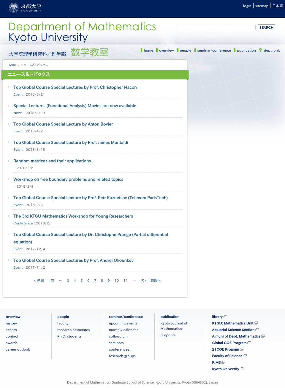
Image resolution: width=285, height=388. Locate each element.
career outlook (18, 349)
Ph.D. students (69, 336)
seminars (116, 342)
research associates (73, 329)
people (185, 50)
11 (125, 280)
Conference (23, 223)
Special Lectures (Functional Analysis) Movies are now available (74, 106)
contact (12, 336)
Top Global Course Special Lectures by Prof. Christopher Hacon (75, 87)
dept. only (272, 50)
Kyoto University (225, 368)
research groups (122, 355)
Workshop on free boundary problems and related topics (68, 179)
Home (12, 64)
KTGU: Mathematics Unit (232, 323)
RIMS (216, 362)
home (148, 50)
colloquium (118, 336)
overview (166, 50)
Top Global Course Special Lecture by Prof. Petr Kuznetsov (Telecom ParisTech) (90, 198)
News (18, 112)
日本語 (277, 5)
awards (12, 342)
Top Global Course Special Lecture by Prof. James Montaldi (70, 142)
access (11, 329)
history (11, 323)
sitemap (261, 5)
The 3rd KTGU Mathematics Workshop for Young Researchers (73, 216)
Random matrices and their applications (52, 161)
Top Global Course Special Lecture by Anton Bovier (63, 124)
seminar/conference (214, 50)
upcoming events (123, 323)
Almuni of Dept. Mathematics (236, 336)
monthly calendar (123, 329)
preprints (167, 335)
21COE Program (225, 349)
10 (116, 280)
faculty (62, 323)
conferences (119, 349)
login (247, 5)
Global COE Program (229, 342)
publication (246, 50)
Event (18, 94)
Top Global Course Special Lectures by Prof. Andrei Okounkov (73, 260)
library (217, 316)
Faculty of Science (227, 355)
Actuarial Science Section (233, 329)
